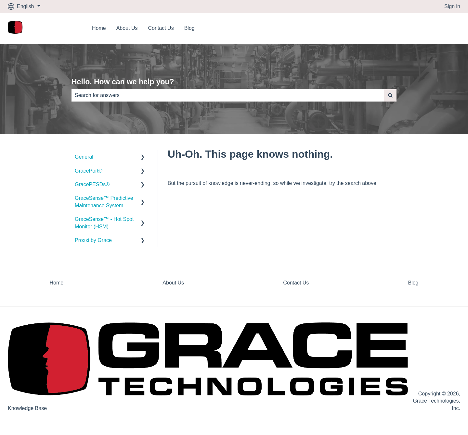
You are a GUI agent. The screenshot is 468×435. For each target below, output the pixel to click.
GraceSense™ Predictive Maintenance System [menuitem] (104, 201)
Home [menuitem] (57, 282)
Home (99, 28)
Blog (189, 28)
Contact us (441, 28)
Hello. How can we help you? (123, 82)
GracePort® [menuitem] (88, 171)
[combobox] (228, 95)
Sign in (452, 6)
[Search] (390, 95)
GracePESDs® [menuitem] (92, 184)
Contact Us (161, 28)
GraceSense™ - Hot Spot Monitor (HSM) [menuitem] (104, 222)
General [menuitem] (84, 157)
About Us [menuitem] (173, 282)
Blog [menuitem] (413, 282)
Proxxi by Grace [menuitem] (93, 240)
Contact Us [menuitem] (296, 282)
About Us (127, 28)
